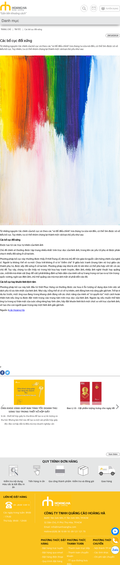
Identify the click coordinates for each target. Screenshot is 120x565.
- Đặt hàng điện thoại (52, 556)
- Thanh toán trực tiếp (78, 548)
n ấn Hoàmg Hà (17, 310)
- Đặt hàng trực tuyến (52, 548)
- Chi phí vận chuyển (104, 556)
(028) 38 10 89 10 (61, 531)
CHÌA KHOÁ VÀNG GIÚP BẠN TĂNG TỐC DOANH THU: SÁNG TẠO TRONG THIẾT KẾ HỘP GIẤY (29, 410)
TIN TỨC (17, 30)
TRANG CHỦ (6, 30)
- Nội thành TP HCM (103, 548)
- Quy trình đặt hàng (51, 561)
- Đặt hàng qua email (52, 552)
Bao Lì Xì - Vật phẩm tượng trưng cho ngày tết (91, 408)
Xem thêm (113, 454)
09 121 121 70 (78, 531)
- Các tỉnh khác (100, 552)
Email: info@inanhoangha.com (60, 526)
